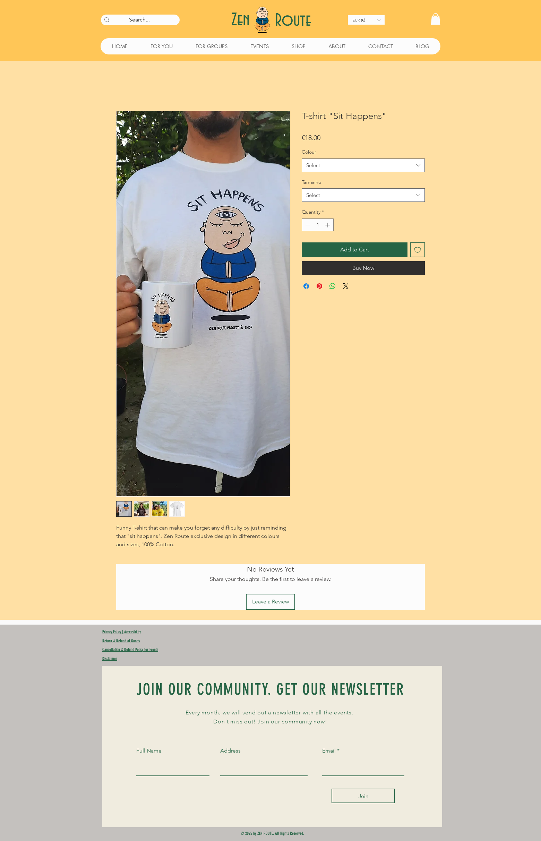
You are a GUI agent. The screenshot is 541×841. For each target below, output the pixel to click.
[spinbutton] (317, 225)
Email (329, 751)
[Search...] (139, 19)
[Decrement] (307, 225)
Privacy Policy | (113, 631)
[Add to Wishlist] (417, 249)
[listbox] (366, 20)
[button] (366, 20)
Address (230, 751)
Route (293, 20)
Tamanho (311, 182)
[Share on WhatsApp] (332, 286)
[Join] (363, 796)
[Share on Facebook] (306, 286)
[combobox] (363, 165)
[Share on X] (346, 286)
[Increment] (328, 225)
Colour (309, 152)
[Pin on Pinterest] (319, 286)
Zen (242, 20)
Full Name (149, 751)
